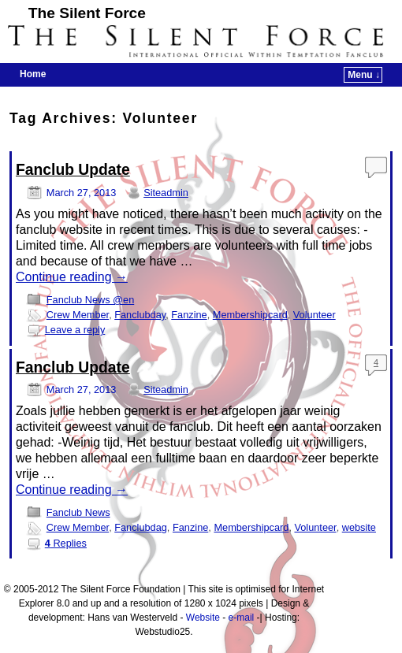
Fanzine (189, 315)
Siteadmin (165, 192)
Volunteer (314, 315)
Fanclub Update (73, 169)
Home (33, 74)
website (359, 527)
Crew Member (78, 315)
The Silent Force (87, 13)
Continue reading (72, 277)
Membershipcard (250, 315)
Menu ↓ (364, 74)
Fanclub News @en (90, 300)
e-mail (242, 617)
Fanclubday (140, 315)
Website (203, 617)
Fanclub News (78, 512)
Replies (66, 543)
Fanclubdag (140, 527)
